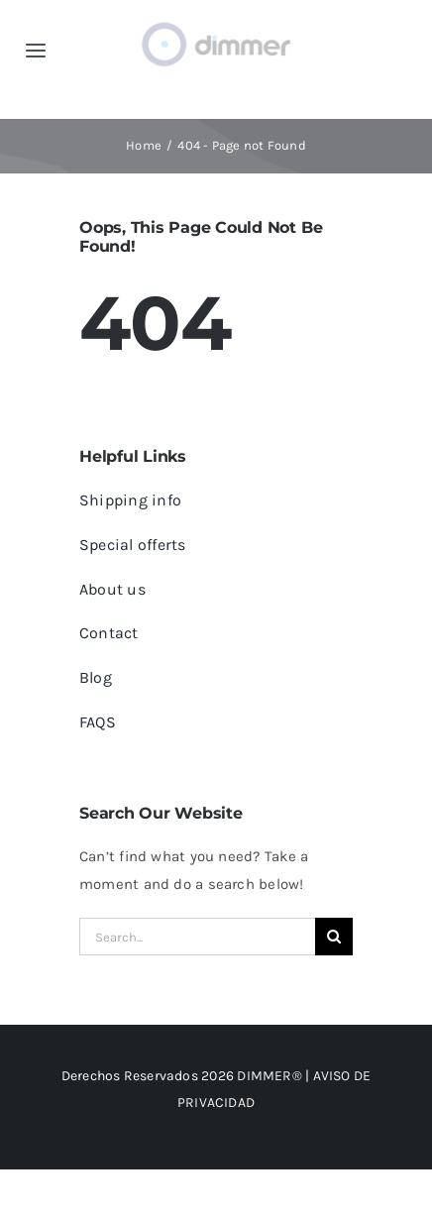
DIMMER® (269, 1075)
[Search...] (197, 936)
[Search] (334, 936)
